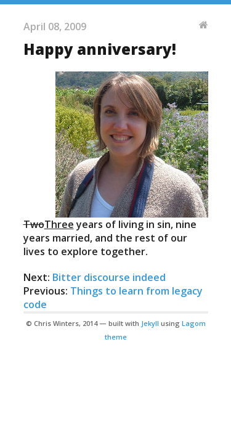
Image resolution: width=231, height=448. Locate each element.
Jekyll (150, 323)
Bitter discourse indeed (109, 277)
